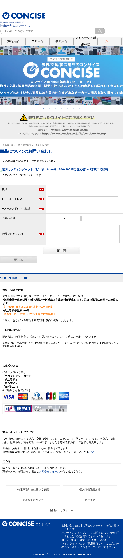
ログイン (94, 7)
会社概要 (107, 7)
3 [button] (55, 109)
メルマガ (101, 7)
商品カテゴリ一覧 (11, 145)
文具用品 (38, 41)
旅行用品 (13, 41)
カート (109, 41)
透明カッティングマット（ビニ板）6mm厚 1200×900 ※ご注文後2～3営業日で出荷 (55, 169)
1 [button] (43, 109)
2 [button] (49, 109)
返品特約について (33, 499)
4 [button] (61, 109)
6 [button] (74, 109)
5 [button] (68, 109)
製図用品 (61, 41)
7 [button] (80, 109)
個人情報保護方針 (89, 489)
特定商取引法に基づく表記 (33, 489)
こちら (91, 451)
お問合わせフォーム (61, 510)
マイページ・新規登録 (85, 41)
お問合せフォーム (49, 471)
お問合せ (114, 7)
